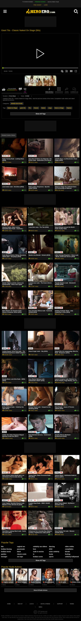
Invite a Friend (45, 603)
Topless (69, 108)
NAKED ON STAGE (16, 103)
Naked (43, 108)
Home (9, 603)
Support (60, 603)
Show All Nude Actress (40, 590)
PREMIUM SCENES (40, 1)
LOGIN (45, 5)
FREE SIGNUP (37, 5)
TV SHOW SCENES (27, 1)
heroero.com (44, 611)
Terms (72, 603)
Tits (30, 108)
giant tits (22, 108)
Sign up (20, 603)
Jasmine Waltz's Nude (53, 1)
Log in (32, 603)
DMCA (40, 607)
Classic (36, 108)
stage (50, 108)
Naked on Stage (12, 108)
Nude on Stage (59, 108)
